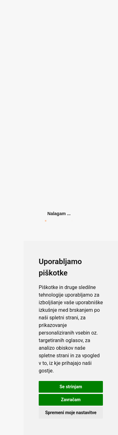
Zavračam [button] (71, 399)
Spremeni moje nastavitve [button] (70, 412)
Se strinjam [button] (70, 386)
